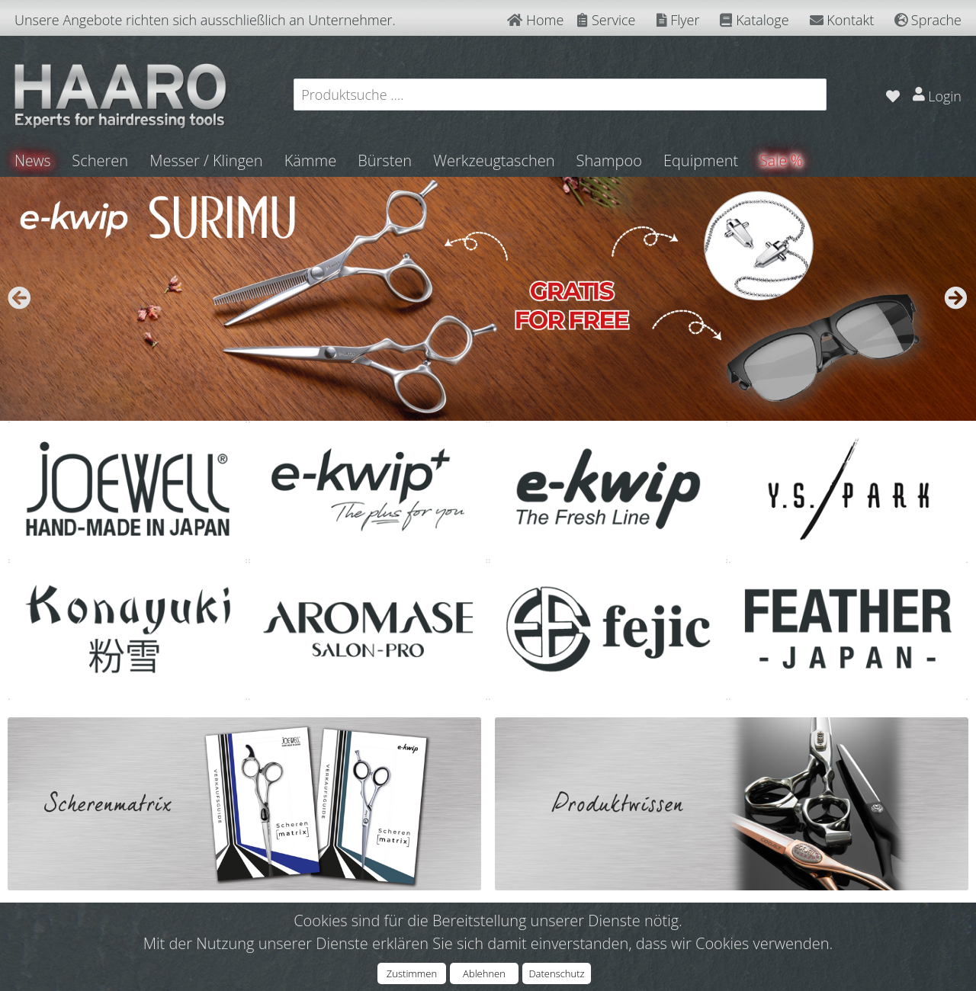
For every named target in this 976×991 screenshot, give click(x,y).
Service (606, 20)
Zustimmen (412, 973)
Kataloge (754, 20)
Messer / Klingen (208, 160)
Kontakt (842, 20)
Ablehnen (484, 973)
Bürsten (386, 160)
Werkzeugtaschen (495, 160)
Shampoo (610, 160)
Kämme (311, 160)
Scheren (101, 160)
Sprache (928, 20)
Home (535, 20)
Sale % (783, 160)
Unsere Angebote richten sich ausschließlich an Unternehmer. (205, 20)
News (33, 160)
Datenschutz (556, 973)
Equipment (702, 160)
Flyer (678, 20)
